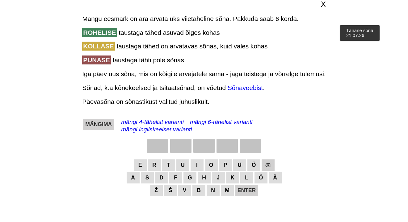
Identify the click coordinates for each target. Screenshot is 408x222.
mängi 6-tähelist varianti (221, 122)
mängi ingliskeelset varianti (156, 129)
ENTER (247, 190)
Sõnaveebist (245, 87)
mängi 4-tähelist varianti (152, 122)
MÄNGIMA (98, 124)
